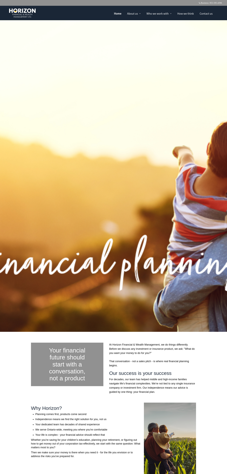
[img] (113, 166)
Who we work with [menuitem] (159, 14)
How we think (185, 13)
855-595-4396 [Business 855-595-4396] (216, 3)
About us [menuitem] (134, 14)
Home (117, 13)
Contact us (206, 13)
